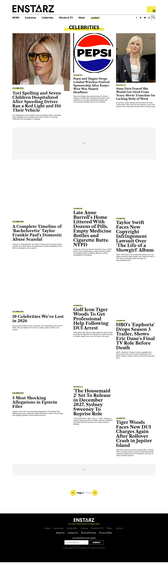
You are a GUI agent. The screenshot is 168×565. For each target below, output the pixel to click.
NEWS (16, 18)
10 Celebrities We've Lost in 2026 (38, 321)
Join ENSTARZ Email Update (84, 541)
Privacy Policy (105, 535)
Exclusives (34, 18)
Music (95, 18)
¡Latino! (111, 18)
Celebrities (54, 18)
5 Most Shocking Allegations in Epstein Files (34, 405)
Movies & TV (77, 18)
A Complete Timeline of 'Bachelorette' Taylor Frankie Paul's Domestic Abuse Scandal (37, 235)
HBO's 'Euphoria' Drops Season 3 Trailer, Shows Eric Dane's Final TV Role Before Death (135, 339)
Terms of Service (88, 535)
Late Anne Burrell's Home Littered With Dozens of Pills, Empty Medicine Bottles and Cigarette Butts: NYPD (92, 231)
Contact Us (73, 535)
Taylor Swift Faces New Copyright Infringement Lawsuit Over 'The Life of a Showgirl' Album (135, 238)
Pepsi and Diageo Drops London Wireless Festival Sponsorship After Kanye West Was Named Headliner (91, 88)
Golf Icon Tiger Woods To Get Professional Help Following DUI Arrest (90, 321)
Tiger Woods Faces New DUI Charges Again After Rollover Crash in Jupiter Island (134, 436)
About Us (60, 535)
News (47, 531)
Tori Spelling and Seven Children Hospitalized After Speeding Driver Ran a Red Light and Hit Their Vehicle (36, 104)
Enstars (33, 8)
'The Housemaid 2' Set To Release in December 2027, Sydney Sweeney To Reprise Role (92, 405)
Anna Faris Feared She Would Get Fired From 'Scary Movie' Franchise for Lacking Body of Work (135, 96)
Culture (84, 531)
